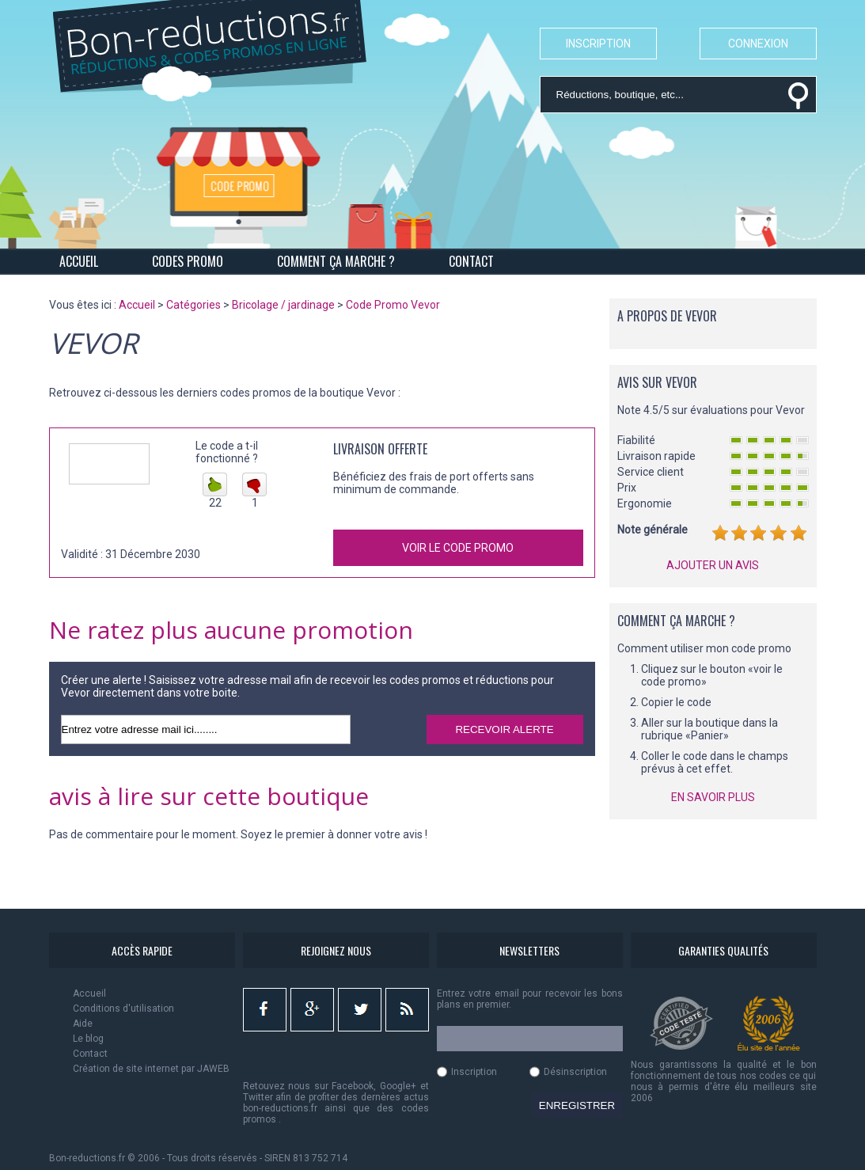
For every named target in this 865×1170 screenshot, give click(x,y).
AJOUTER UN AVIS (712, 565)
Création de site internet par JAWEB (151, 1068)
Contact (90, 1053)
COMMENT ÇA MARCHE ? (336, 261)
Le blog (88, 1038)
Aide (83, 1023)
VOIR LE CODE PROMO (458, 547)
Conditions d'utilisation (123, 1008)
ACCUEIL (78, 261)
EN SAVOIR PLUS (713, 797)
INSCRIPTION (598, 43)
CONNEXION (758, 43)
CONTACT (471, 261)
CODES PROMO (187, 261)
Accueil (89, 993)
